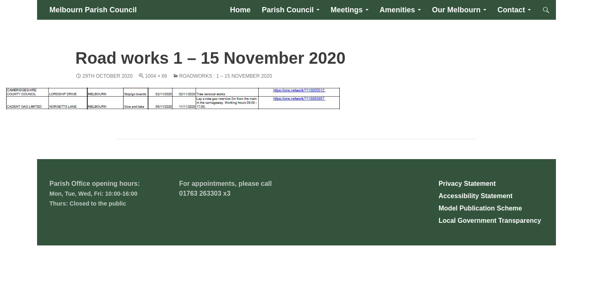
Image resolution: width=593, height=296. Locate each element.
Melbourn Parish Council (93, 10)
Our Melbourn (456, 10)
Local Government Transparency (490, 220)
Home (240, 10)
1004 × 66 (156, 76)
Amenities (397, 10)
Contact (511, 10)
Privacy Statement (467, 183)
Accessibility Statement (476, 195)
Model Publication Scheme (480, 208)
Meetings (347, 10)
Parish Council (288, 10)
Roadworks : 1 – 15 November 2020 (225, 76)
